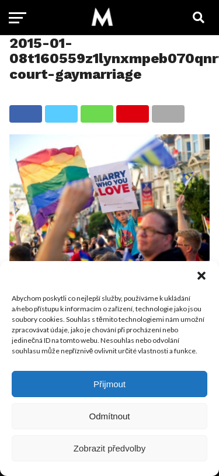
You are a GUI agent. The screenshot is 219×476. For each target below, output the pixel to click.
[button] (201, 276)
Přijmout (109, 384)
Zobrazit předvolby (109, 448)
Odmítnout (109, 416)
